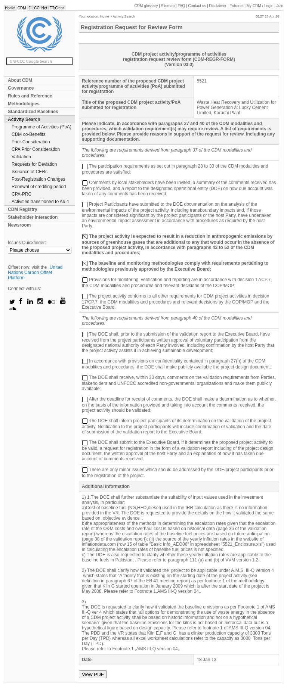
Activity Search (24, 119)
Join (280, 6)
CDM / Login (260, 6)
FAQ (181, 6)
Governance (21, 88)
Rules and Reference (30, 96)
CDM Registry (22, 209)
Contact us (197, 6)
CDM (22, 8)
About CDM (20, 80)
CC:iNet (40, 8)
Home (10, 8)
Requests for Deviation (34, 164)
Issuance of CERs (29, 171)
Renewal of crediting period (39, 186)
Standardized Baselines (33, 111)
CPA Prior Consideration (36, 149)
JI (29, 8)
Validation (21, 156)
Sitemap (168, 6)
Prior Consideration (31, 141)
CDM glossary (146, 6)
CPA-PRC (21, 194)
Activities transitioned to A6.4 (40, 201)
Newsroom (19, 225)
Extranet (236, 6)
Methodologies (24, 103)
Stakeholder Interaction (33, 217)
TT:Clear (57, 8)
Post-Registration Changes (38, 179)
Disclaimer (218, 6)
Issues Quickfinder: (27, 242)
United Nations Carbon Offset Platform (35, 272)
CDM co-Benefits (29, 134)
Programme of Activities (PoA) (41, 127)
